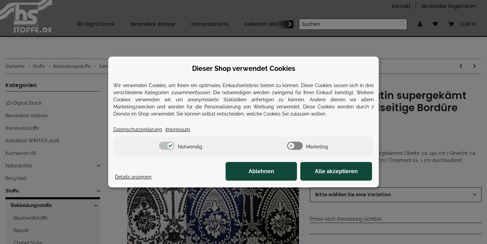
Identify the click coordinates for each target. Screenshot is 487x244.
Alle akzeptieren (338, 171)
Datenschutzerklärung (137, 129)
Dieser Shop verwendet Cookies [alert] (243, 68)
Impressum (177, 129)
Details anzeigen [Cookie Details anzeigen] (133, 177)
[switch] (167, 146)
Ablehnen (267, 171)
